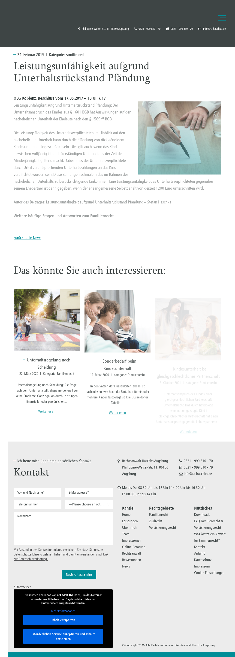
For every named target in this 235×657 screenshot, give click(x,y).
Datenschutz (202, 560)
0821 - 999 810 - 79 (179, 28)
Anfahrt (199, 553)
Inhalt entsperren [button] (63, 620)
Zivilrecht (155, 521)
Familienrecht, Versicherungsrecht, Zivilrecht (27, 18)
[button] (89, 504)
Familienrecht (76, 54)
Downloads (202, 514)
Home (126, 514)
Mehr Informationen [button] (63, 611)
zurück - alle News (27, 237)
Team (126, 534)
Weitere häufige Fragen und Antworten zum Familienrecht (64, 215)
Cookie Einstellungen (209, 572)
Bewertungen (131, 560)
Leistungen (130, 521)
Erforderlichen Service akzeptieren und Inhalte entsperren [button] (63, 636)
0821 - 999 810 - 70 (147, 28)
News (126, 566)
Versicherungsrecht (162, 527)
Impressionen (131, 540)
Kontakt (199, 547)
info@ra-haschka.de (212, 28)
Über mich (129, 527)
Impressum (202, 566)
